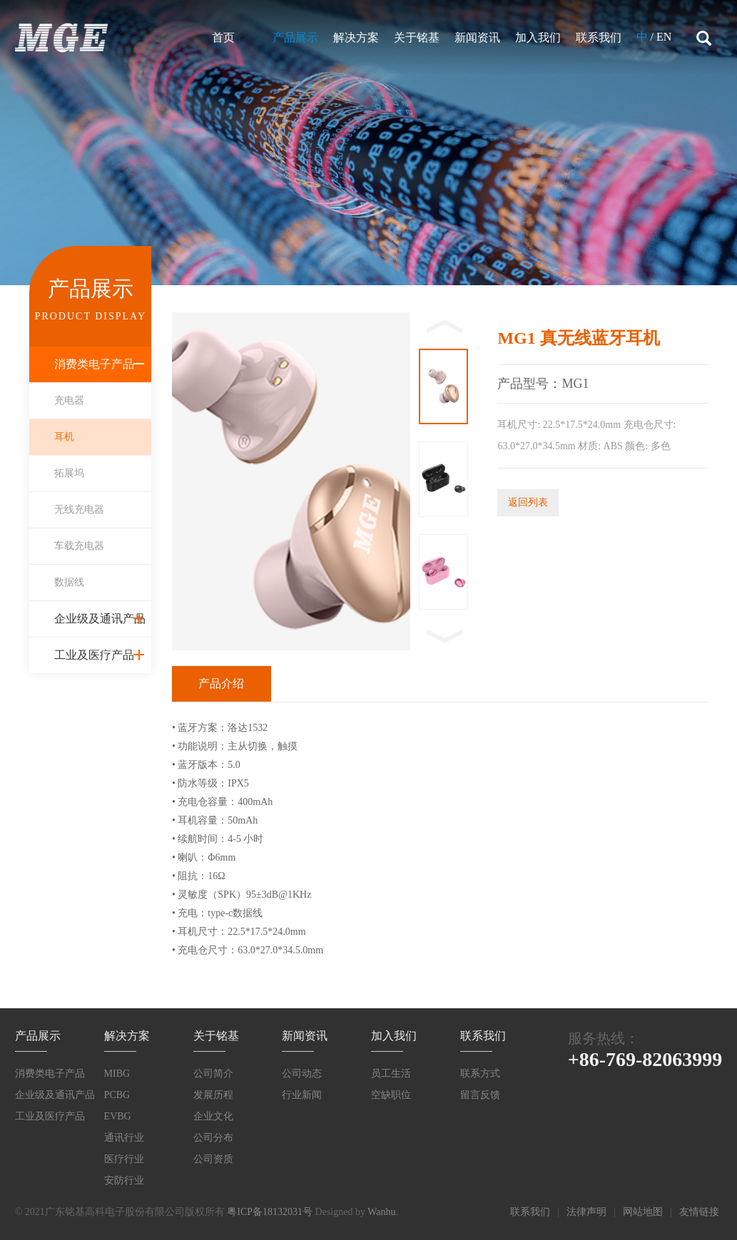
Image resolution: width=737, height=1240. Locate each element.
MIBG (117, 1073)
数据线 (69, 582)
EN (663, 37)
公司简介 (213, 1073)
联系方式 (480, 1073)
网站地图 (643, 1211)
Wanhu (381, 1211)
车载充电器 (79, 545)
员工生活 (391, 1073)
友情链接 (699, 1211)
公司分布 (213, 1137)
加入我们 (538, 37)
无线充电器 (79, 509)
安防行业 (124, 1180)
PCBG (117, 1095)
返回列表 (528, 502)
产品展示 (295, 37)
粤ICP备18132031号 (269, 1211)
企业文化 (213, 1116)
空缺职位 (391, 1095)
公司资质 (213, 1159)
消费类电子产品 (94, 364)
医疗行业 (124, 1159)
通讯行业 (124, 1137)
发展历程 (213, 1095)
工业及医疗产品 (94, 655)
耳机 (64, 436)
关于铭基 (416, 37)
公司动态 (302, 1073)
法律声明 (586, 1211)
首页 (223, 37)
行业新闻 (302, 1095)
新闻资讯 (477, 37)
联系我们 (598, 37)
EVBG (117, 1116)
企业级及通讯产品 (100, 619)
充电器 (69, 400)
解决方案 (356, 37)
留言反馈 (480, 1095)
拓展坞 (69, 473)
